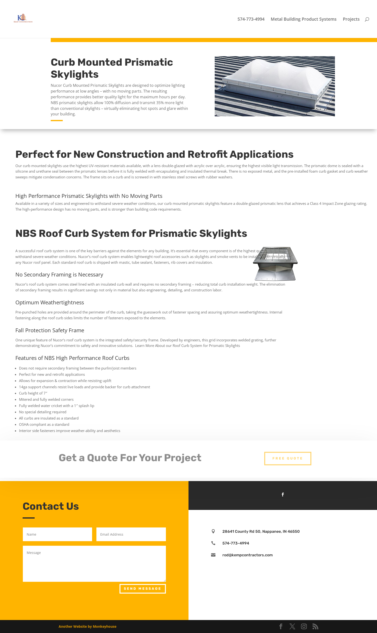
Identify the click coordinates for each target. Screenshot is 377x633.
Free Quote (287, 454)
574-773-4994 (251, 19)
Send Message (143, 589)
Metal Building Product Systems (304, 19)
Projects (351, 19)
